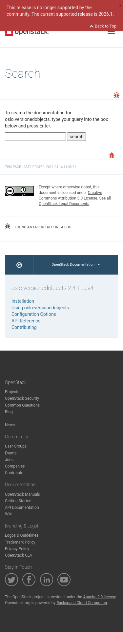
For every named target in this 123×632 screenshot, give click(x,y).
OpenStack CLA (18, 555)
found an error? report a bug (38, 226)
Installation (22, 301)
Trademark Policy (20, 542)
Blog (9, 412)
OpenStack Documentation (75, 264)
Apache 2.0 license (99, 597)
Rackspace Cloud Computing (81, 603)
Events (11, 453)
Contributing (24, 327)
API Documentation (22, 507)
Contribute (14, 472)
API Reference (25, 320)
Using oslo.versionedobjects (40, 307)
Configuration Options (33, 314)
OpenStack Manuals (22, 494)
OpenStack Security (22, 398)
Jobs (9, 459)
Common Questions (22, 405)
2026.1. (106, 14)
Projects (12, 392)
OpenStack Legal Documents (64, 203)
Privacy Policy (17, 548)
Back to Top (103, 26)
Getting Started (18, 501)
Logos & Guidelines (21, 535)
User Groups (16, 446)
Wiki (8, 514)
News (10, 425)
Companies (15, 466)
